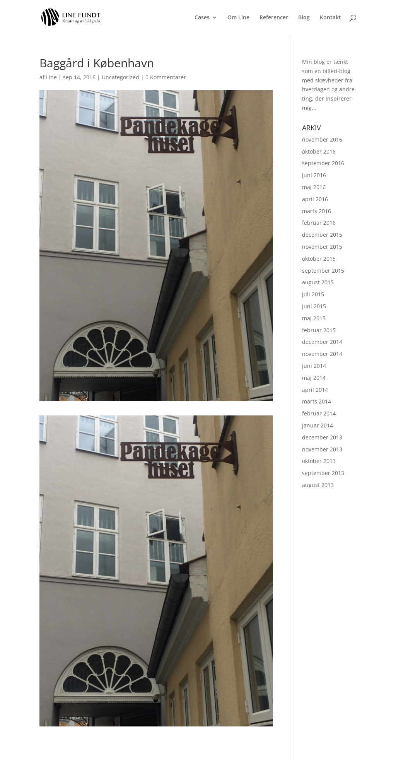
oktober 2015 (319, 258)
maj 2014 (314, 377)
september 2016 (323, 163)
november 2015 (322, 246)
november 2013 (322, 449)
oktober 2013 (319, 461)
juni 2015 (314, 306)
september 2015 (323, 270)
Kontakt (330, 18)
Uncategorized (120, 77)
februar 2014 (319, 413)
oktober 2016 (319, 151)
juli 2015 (313, 294)
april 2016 (315, 199)
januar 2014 (317, 425)
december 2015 (322, 234)
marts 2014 (316, 401)
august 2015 (318, 282)
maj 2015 (314, 318)
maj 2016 (314, 187)
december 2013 (322, 437)
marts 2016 (316, 211)
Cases (202, 18)
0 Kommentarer (165, 77)
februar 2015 (319, 330)
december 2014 (322, 341)
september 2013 (323, 473)
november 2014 (322, 353)
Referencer (273, 18)
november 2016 (322, 139)
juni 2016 (314, 175)
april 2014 (315, 389)
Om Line (238, 18)
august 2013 (318, 485)
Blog (304, 18)
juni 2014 (314, 365)
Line (51, 77)
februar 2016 (319, 222)
